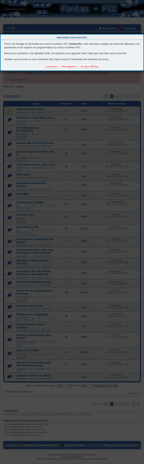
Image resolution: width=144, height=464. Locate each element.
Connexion (51, 66)
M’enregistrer (69, 66)
